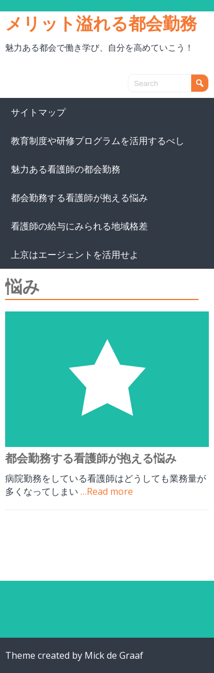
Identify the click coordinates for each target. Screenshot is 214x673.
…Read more (106, 491)
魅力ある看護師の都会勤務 (65, 169)
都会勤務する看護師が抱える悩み (79, 197)
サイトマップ (38, 112)
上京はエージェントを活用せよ (75, 254)
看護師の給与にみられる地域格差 (79, 226)
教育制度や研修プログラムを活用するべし (97, 140)
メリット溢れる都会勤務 (101, 23)
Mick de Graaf (113, 655)
